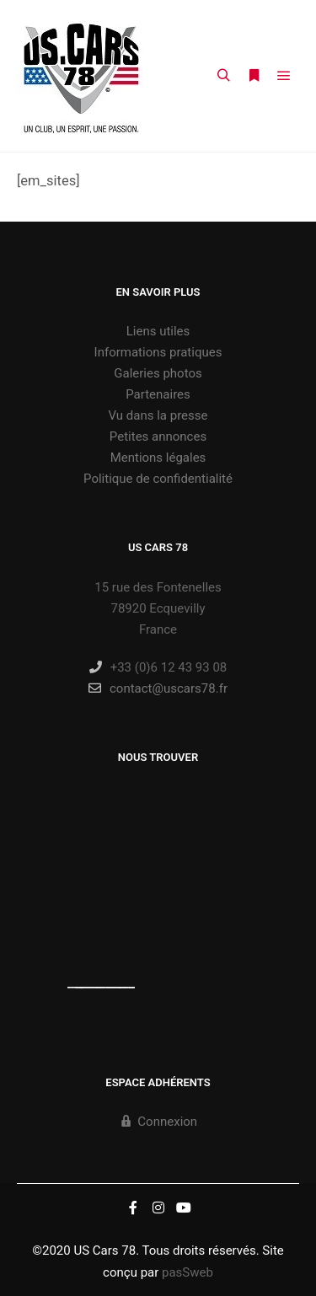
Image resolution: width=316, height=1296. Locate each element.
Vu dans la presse (158, 415)
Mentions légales (158, 457)
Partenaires (158, 394)
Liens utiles (158, 331)
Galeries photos (157, 373)
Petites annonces (158, 436)
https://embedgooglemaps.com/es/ (90, 987)
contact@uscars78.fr (158, 688)
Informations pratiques (158, 352)
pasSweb (187, 1272)
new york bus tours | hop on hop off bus (120, 987)
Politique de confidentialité (158, 478)
